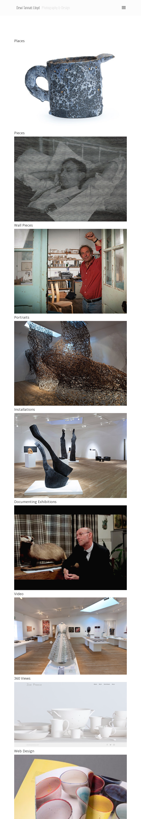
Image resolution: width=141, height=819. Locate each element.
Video (19, 722)
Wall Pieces (23, 354)
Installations (24, 538)
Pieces (19, 261)
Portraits (21, 446)
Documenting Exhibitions (35, 630)
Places (19, 169)
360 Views (22, 807)
